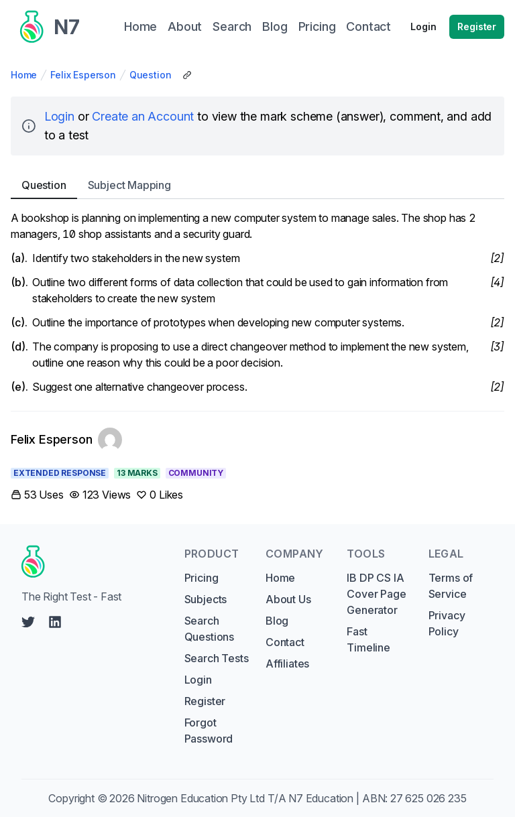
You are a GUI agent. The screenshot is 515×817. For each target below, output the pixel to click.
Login (423, 26)
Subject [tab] (129, 185)
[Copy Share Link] (187, 75)
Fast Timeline (368, 639)
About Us (288, 599)
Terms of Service (450, 586)
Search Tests (216, 658)
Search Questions (209, 628)
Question (150, 74)
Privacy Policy (446, 623)
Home (24, 74)
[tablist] (257, 185)
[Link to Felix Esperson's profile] (66, 440)
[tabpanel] (257, 302)
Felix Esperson (83, 74)
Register (476, 26)
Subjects (205, 599)
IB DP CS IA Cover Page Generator (376, 594)
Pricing (201, 577)
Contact (285, 642)
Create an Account (143, 116)
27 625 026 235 (428, 798)
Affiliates (287, 663)
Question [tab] (43, 185)
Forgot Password (208, 730)
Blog (277, 620)
